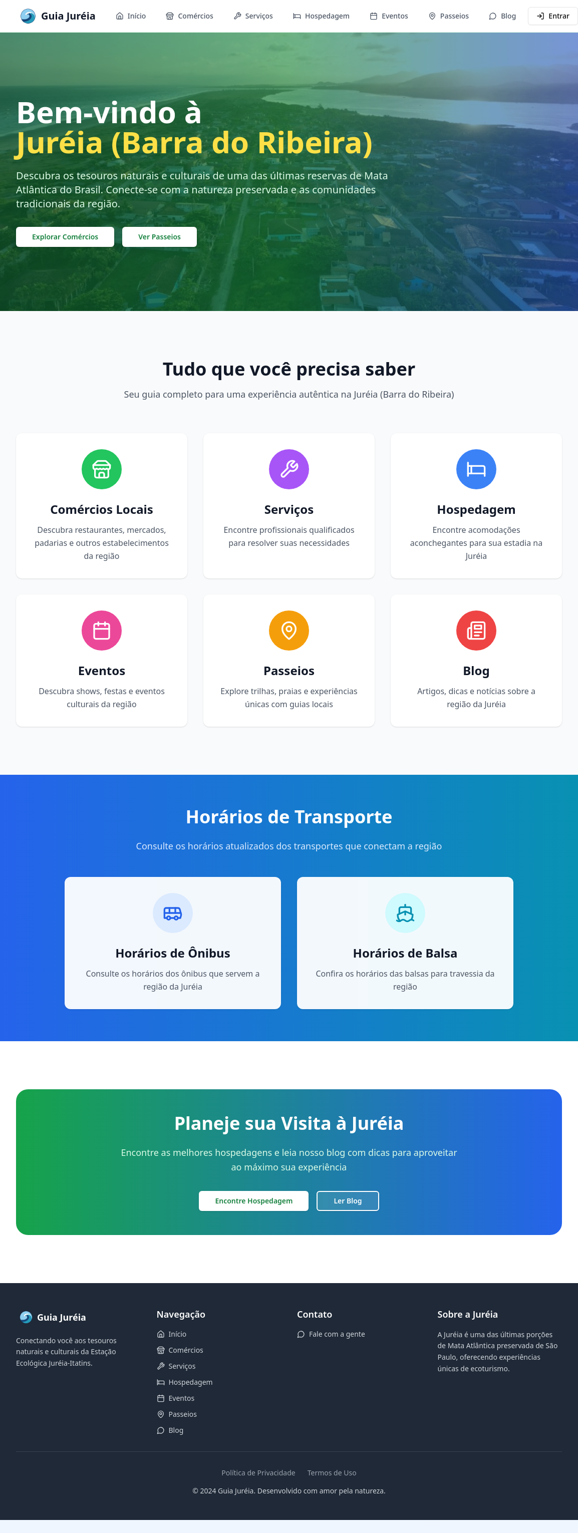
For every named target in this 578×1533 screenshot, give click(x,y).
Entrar (552, 16)
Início (131, 16)
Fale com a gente (331, 1334)
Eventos (389, 16)
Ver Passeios (159, 236)
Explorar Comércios (65, 236)
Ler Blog (348, 1200)
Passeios (448, 16)
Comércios (189, 16)
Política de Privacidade (258, 1472)
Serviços (253, 16)
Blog (502, 16)
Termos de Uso (332, 1472)
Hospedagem (321, 16)
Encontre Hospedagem (254, 1200)
